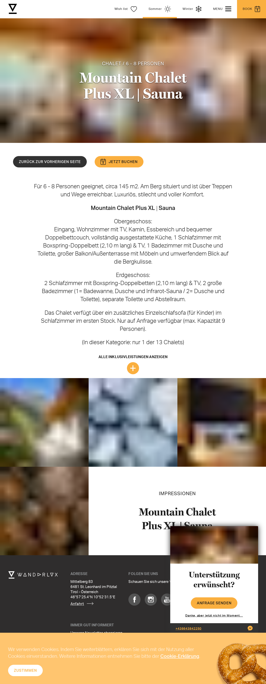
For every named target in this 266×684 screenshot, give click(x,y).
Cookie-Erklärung (179, 656)
